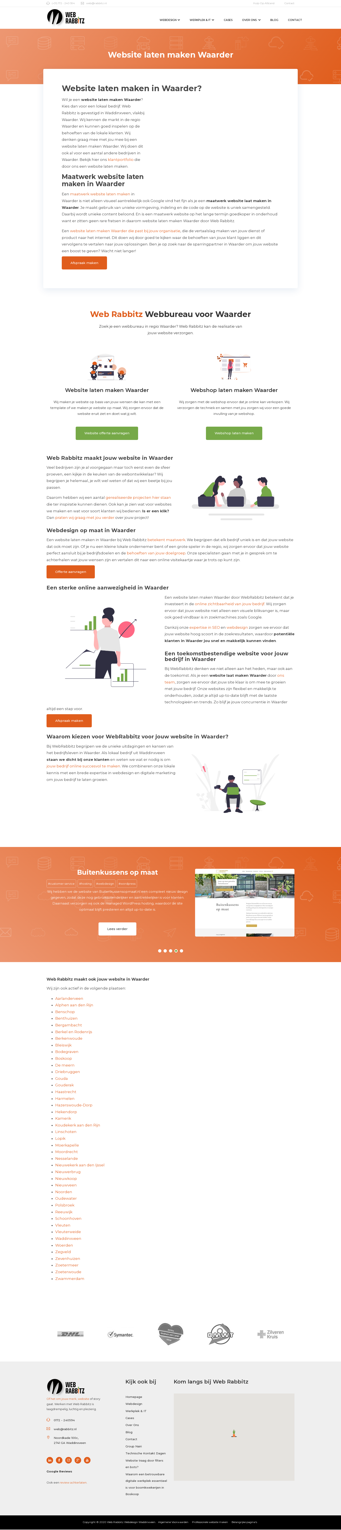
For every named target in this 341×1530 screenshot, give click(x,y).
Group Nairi (133, 1446)
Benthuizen (66, 1018)
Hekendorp (66, 1112)
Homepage (133, 1397)
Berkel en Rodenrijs (73, 1032)
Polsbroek (64, 1205)
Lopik (60, 1138)
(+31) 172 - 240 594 (61, 3)
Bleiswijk (63, 1045)
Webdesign (170, 20)
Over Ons (251, 20)
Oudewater (66, 1198)
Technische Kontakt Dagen (145, 1453)
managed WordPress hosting (129, 903)
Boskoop (63, 1058)
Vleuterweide (68, 1232)
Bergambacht (68, 1025)
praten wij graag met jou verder (84, 518)
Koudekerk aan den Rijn (77, 1125)
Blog (274, 20)
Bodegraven (67, 1052)
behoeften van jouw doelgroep (156, 553)
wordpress (127, 883)
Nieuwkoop (66, 1178)
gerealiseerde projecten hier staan (138, 498)
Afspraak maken (84, 263)
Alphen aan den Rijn (74, 1005)
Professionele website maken (210, 1522)
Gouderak (64, 1085)
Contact (289, 3)
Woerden (64, 1245)
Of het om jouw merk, (62, 1399)
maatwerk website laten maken (100, 194)
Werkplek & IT (202, 20)
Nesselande (66, 1158)
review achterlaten (73, 1482)
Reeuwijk (63, 1212)
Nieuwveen (66, 1185)
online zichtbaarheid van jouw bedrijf (229, 604)
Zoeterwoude (68, 1272)
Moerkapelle (67, 1145)
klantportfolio (121, 159)
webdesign (237, 627)
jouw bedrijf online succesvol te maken (83, 766)
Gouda (61, 1078)
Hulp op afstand (263, 3)
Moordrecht (66, 1152)
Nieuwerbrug (68, 1172)
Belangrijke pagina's (244, 1522)
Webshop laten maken (234, 433)
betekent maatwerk (166, 540)
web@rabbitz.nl (94, 3)
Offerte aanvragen (70, 572)
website (83, 1399)
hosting (86, 883)
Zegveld (63, 1252)
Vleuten (62, 1225)
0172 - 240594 (64, 1420)
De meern (65, 1065)
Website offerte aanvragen (106, 433)
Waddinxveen (68, 1238)
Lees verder (117, 929)
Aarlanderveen (69, 998)
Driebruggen (67, 1072)
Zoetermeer (67, 1265)
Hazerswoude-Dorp (73, 1105)
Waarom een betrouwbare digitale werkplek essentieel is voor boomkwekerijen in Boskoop (146, 1484)
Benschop (65, 1012)
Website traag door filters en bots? (144, 1464)
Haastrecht (65, 1092)
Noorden (63, 1192)
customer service (62, 883)
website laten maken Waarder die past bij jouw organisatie (125, 231)
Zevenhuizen (67, 1258)
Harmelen (65, 1098)
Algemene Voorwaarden (173, 1522)
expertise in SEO (204, 627)
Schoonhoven (68, 1219)
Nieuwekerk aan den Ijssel (80, 1165)
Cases (228, 20)
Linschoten (66, 1132)
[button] (234, 1433)
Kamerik (63, 1118)
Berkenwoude (68, 1038)
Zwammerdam (69, 1278)
